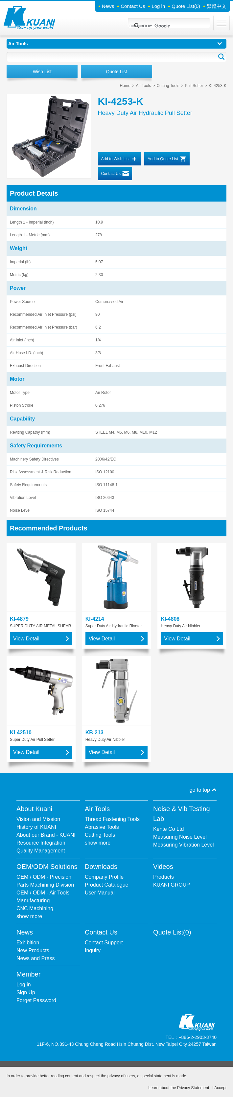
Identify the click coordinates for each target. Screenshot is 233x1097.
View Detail (26, 638)
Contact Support (104, 942)
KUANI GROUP (171, 885)
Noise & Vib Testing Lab (181, 813)
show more (97, 843)
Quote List (186, 6)
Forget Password (36, 1000)
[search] (161, 26)
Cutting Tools (167, 85)
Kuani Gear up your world (29, 18)
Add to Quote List (163, 159)
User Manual (100, 892)
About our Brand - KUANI (46, 835)
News (108, 6)
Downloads (101, 866)
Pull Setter (194, 85)
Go (221, 57)
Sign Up (25, 992)
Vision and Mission (38, 819)
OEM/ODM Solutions (47, 866)
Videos (163, 866)
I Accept (219, 1088)
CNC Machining (34, 908)
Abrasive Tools (102, 827)
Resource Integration (40, 843)
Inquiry (93, 950)
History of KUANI (36, 827)
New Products (32, 950)
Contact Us (133, 6)
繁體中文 (216, 6)
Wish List (42, 71)
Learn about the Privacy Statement (179, 1088)
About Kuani (34, 808)
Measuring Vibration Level (183, 845)
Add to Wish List (115, 159)
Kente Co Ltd (168, 829)
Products (163, 877)
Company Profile (104, 877)
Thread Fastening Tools (112, 819)
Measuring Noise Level (180, 837)
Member (28, 974)
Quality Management (40, 850)
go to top (200, 790)
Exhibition (27, 942)
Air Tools (143, 85)
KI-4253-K (217, 85)
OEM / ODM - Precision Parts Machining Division (45, 881)
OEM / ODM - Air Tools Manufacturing (43, 896)
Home (125, 85)
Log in (158, 6)
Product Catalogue (106, 885)
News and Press (35, 958)
